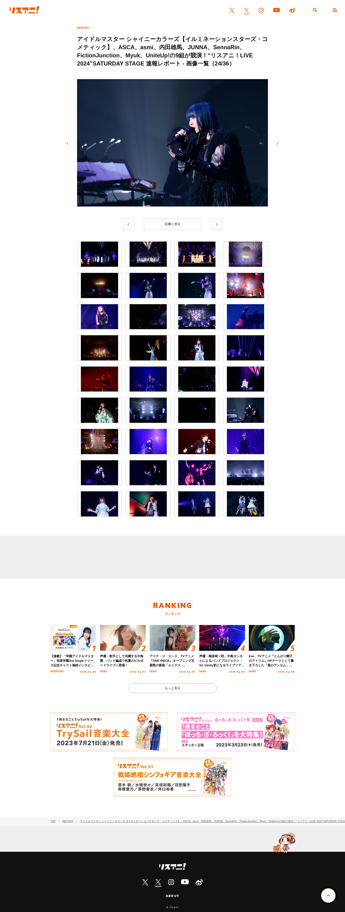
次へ (277, 143)
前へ (67, 143)
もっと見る (172, 688)
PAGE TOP (328, 895)
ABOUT (172, 895)
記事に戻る (172, 224)
